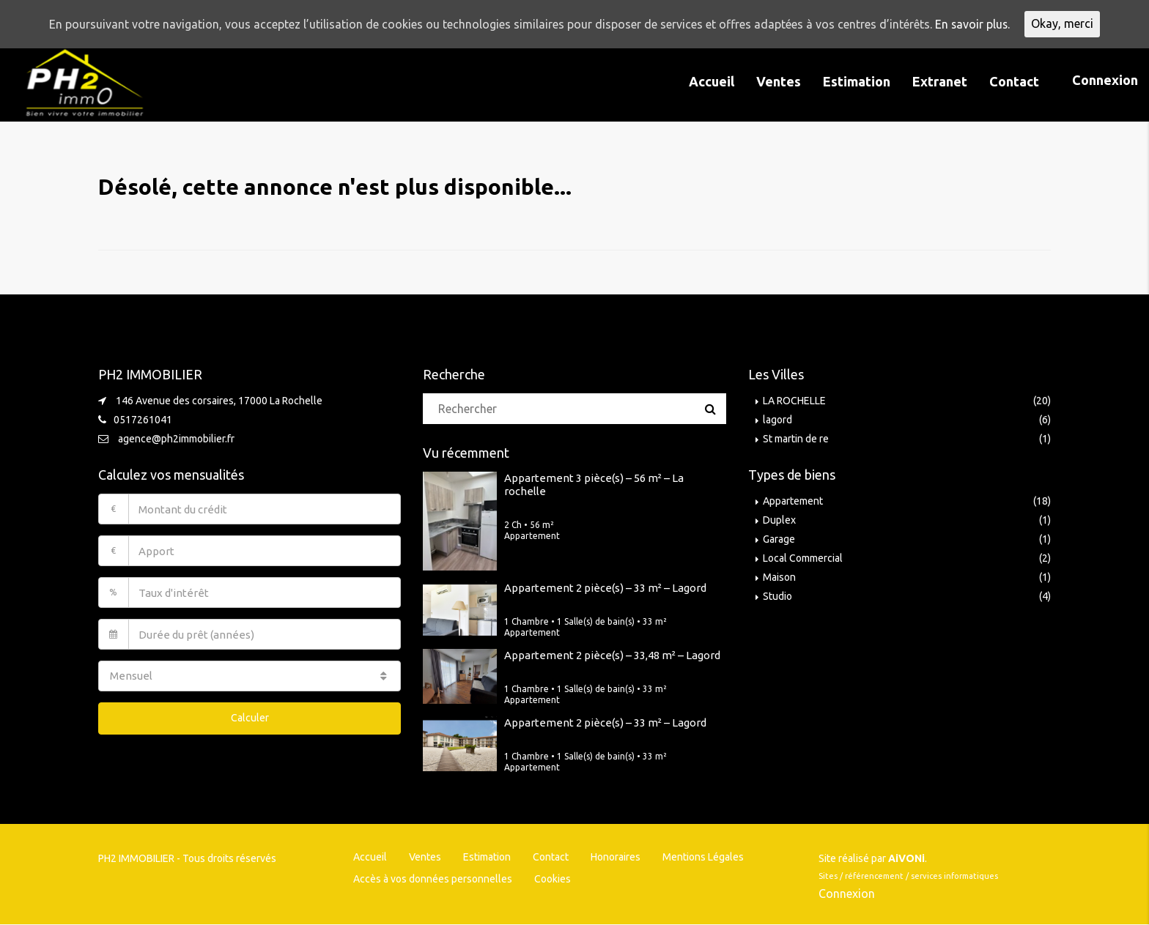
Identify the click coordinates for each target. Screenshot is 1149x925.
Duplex (779, 520)
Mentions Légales (703, 857)
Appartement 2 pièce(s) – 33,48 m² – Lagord (612, 655)
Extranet (939, 81)
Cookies (552, 879)
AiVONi (906, 858)
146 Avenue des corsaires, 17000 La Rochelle (219, 400)
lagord (777, 420)
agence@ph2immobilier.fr (176, 439)
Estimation (856, 81)
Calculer (250, 718)
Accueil (711, 81)
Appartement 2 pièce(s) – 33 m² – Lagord (605, 588)
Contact (1014, 81)
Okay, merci (1063, 24)
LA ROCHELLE (794, 400)
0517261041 (143, 420)
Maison (779, 577)
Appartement (793, 501)
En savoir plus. (972, 24)
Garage (779, 539)
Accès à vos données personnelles (432, 879)
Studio (777, 596)
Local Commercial (803, 558)
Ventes (778, 81)
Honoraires (615, 857)
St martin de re (796, 439)
